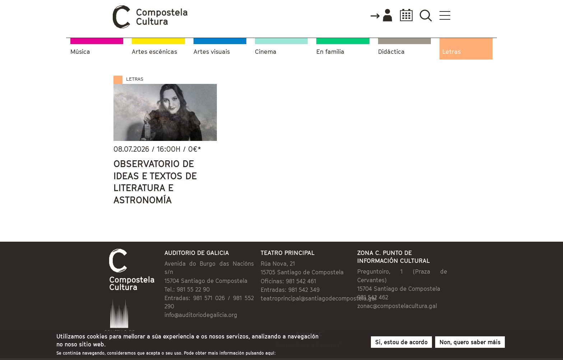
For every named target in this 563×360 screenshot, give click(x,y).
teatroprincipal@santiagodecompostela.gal (318, 298)
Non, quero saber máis (470, 342)
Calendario (404, 15)
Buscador (425, 15)
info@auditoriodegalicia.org (200, 314)
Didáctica (391, 51)
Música (80, 51)
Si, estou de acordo (401, 342)
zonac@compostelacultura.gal (397, 305)
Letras (451, 51)
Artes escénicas (154, 51)
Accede (381, 16)
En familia (330, 51)
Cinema (265, 51)
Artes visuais (212, 51)
